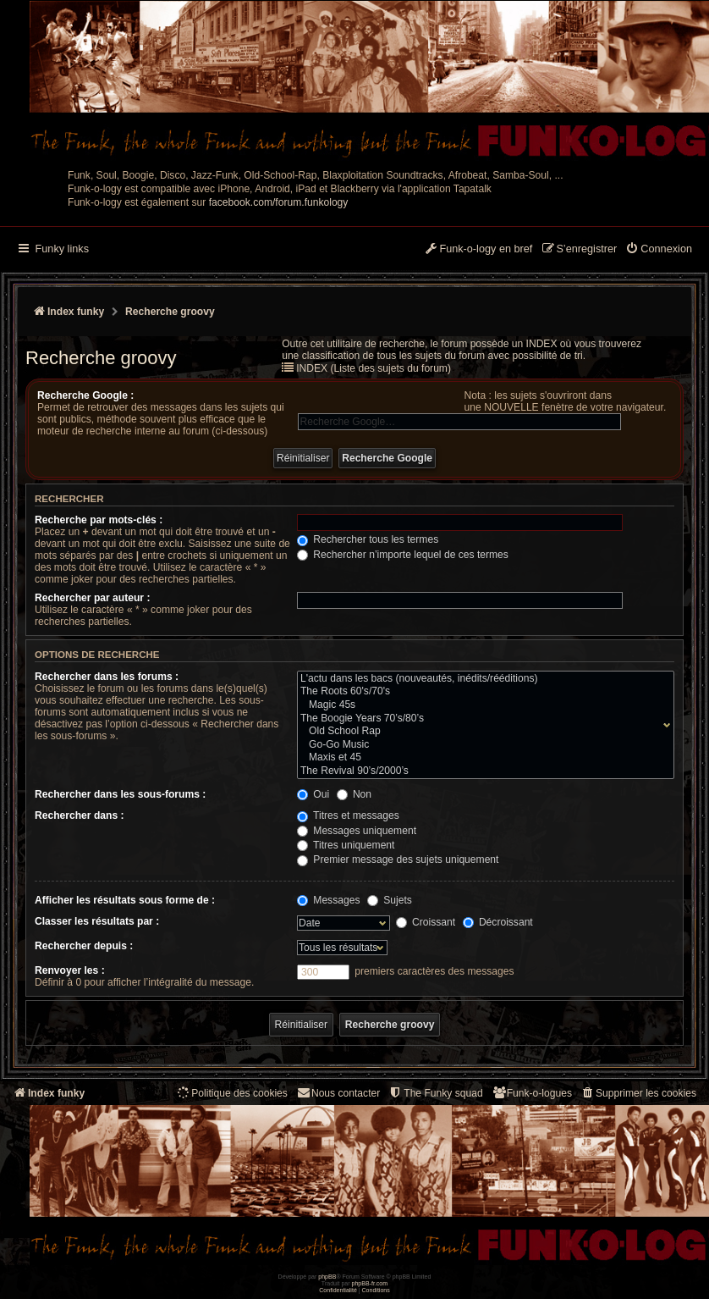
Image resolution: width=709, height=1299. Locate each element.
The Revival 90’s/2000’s (482, 771)
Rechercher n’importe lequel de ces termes (402, 555)
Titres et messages (348, 815)
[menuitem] (658, 250)
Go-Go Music (482, 745)
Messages (328, 900)
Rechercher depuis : (84, 946)
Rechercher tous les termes (367, 539)
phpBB (327, 1277)
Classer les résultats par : (97, 921)
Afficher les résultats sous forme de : (125, 900)
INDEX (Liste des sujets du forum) (373, 368)
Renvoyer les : (70, 970)
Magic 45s (482, 705)
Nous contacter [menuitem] (338, 1092)
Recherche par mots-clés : (98, 520)
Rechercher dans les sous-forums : (120, 794)
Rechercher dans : (79, 815)
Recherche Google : (85, 395)
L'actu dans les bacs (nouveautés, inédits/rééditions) (482, 679)
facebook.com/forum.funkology (279, 202)
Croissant (425, 922)
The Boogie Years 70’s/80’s (482, 719)
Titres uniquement (346, 845)
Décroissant (498, 922)
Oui (313, 794)
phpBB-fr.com (370, 1283)
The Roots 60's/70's (482, 692)
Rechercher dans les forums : (107, 677)
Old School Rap (482, 731)
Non (354, 794)
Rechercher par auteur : (92, 598)
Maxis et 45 (482, 758)
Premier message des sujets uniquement (398, 859)
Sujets (389, 900)
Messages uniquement (356, 831)
